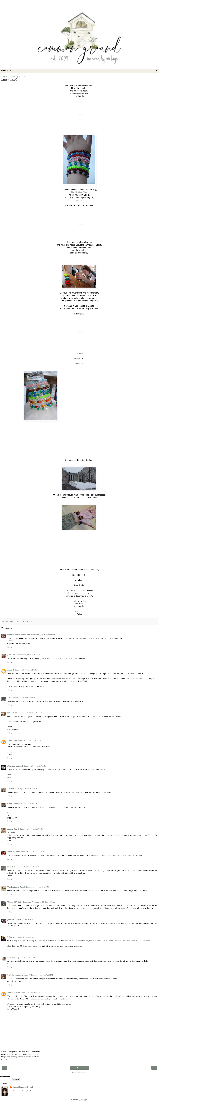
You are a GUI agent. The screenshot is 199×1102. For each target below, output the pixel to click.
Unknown (11, 992)
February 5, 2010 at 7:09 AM (43, 902)
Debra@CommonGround (23, 1087)
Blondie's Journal (14, 766)
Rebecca (10, 937)
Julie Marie (11, 655)
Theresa (10, 789)
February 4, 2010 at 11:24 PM (36, 887)
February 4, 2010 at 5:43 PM (30, 740)
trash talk (11, 867)
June (9, 957)
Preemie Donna (13, 852)
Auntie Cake (12, 829)
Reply (9, 647)
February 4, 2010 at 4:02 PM (43, 635)
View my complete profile (20, 1090)
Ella (9, 698)
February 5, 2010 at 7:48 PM (41, 975)
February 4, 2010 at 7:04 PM (34, 766)
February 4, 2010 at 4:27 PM (25, 670)
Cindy (9, 804)
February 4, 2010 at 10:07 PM (30, 829)
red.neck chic (12, 713)
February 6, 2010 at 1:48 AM (28, 992)
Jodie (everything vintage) (18, 975)
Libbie (9, 670)
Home (79, 1068)
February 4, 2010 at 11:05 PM (33, 852)
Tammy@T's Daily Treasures (19, 902)
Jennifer (10, 920)
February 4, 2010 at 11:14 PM (28, 867)
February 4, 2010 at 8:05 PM (26, 789)
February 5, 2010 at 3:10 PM (26, 937)
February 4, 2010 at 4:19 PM (29, 655)
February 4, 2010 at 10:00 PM (25, 804)
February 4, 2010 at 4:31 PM (23, 698)
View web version (79, 1073)
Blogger (84, 1099)
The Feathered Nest (15, 887)
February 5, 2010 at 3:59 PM (24, 957)
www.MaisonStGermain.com (18, 635)
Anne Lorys (12, 740)
